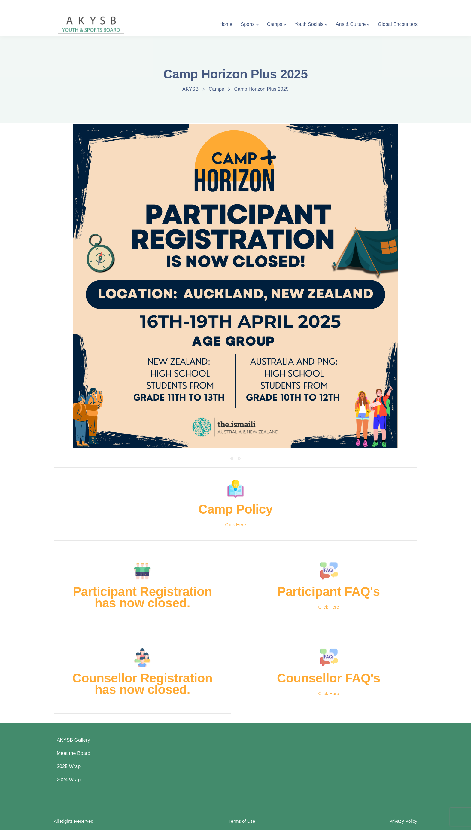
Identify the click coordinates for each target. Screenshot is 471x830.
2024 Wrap (69, 779)
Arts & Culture (351, 24)
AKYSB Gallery (73, 740)
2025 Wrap (69, 766)
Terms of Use (242, 821)
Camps (274, 24)
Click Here (235, 524)
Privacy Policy (403, 821)
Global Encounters (398, 24)
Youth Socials (308, 24)
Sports (247, 24)
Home (226, 24)
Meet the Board (73, 753)
